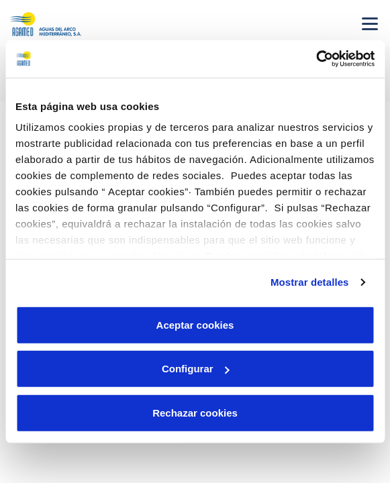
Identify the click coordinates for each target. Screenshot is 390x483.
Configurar (196, 368)
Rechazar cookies (195, 412)
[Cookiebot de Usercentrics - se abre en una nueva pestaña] (316, 59)
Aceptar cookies (195, 324)
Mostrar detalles (310, 282)
